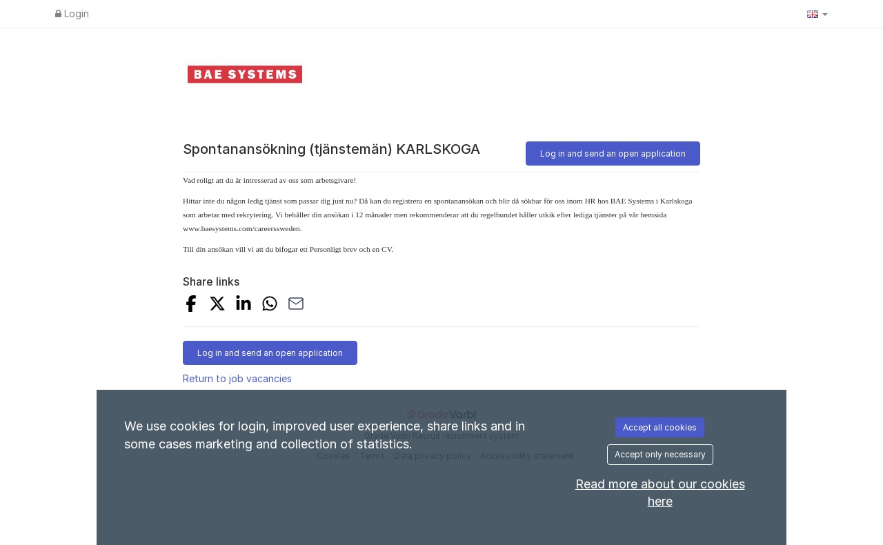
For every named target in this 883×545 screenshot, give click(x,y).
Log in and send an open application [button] (613, 153)
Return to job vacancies (237, 378)
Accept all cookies (660, 427)
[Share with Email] (296, 305)
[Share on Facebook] (191, 305)
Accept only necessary (660, 454)
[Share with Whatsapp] (269, 305)
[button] (817, 14)
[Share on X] (217, 305)
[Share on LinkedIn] (243, 305)
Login (72, 13)
